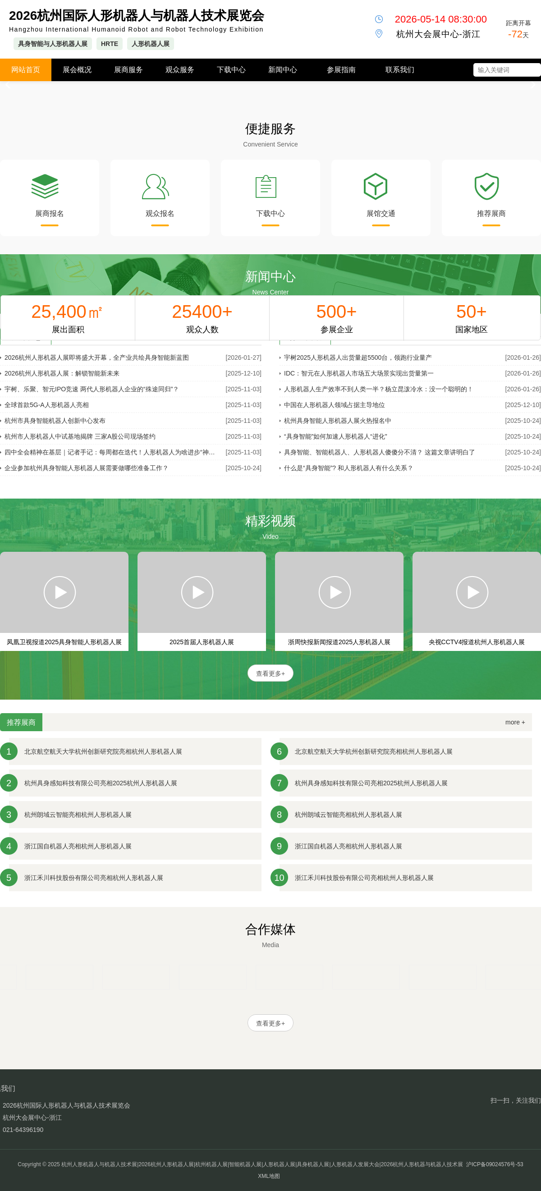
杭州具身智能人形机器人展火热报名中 (337, 420)
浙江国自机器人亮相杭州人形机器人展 (78, 846)
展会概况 (77, 69)
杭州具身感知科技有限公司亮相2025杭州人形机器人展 (100, 783)
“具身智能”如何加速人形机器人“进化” (335, 436)
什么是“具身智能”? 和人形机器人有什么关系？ (348, 468)
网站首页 (25, 69)
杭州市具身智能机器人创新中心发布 (55, 420)
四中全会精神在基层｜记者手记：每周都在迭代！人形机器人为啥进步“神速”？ (113, 452)
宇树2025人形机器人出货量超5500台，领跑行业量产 (358, 357)
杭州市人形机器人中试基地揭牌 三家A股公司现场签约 (80, 436)
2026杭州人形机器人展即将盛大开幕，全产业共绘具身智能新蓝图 (97, 357)
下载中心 (231, 69)
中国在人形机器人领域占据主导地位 (334, 404)
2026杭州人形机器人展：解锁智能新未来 (62, 373)
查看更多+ (270, 673)
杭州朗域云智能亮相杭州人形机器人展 (78, 814)
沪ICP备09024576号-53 (494, 1164)
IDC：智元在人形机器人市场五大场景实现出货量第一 (359, 373)
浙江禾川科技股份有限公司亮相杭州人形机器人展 (93, 877)
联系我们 (399, 69)
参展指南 (341, 69)
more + (515, 722)
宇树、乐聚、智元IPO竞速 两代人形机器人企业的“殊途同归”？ (92, 389)
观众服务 (179, 69)
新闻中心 (282, 69)
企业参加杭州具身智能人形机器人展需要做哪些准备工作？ (87, 468)
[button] (530, 85)
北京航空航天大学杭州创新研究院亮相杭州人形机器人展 (103, 751)
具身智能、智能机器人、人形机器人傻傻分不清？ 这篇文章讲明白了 (379, 452)
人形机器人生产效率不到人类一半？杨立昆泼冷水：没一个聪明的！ (378, 389)
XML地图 (269, 1176)
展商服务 (128, 69)
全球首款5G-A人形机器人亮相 (47, 404)
